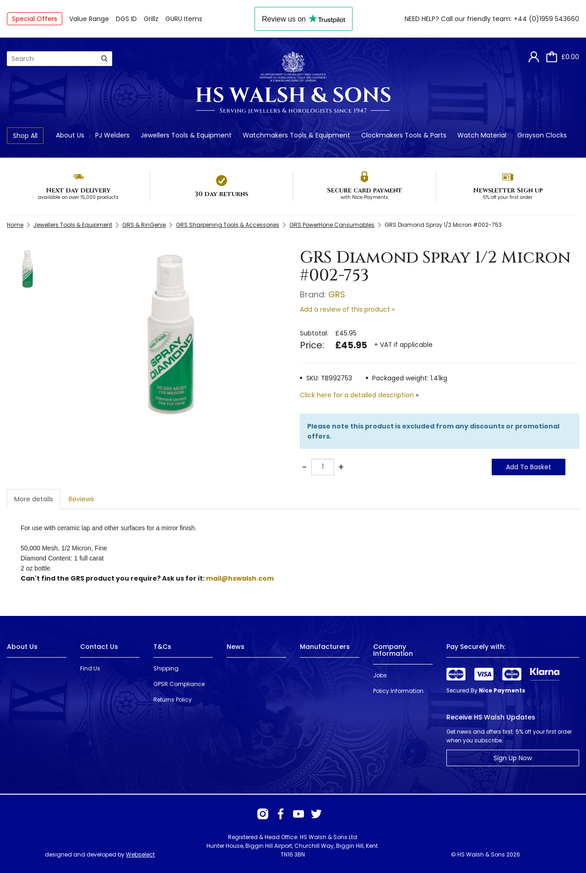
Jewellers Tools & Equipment (186, 135)
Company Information (393, 650)
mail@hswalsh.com (240, 578)
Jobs (380, 675)
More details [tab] (33, 499)
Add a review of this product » (347, 309)
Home (15, 225)
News (235, 646)
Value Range (89, 18)
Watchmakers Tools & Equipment (296, 135)
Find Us (90, 668)
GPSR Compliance (179, 684)
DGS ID (126, 18)
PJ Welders (112, 135)
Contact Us (99, 646)
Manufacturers (325, 646)
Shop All (25, 135)
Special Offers (34, 18)
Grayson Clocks (542, 135)
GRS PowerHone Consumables (331, 225)
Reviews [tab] (81, 499)
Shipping (166, 668)
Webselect (140, 854)
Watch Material (481, 135)
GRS (336, 294)
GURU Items (183, 18)
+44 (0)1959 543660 (546, 18)
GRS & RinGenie (144, 225)
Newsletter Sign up (508, 190)
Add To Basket (528, 467)
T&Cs (162, 646)
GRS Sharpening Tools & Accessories (227, 225)
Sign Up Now (513, 758)
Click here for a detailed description (357, 395)
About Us (70, 135)
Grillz (151, 18)
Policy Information (398, 691)
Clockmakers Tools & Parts (403, 135)
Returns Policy (172, 699)
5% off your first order (507, 197)
